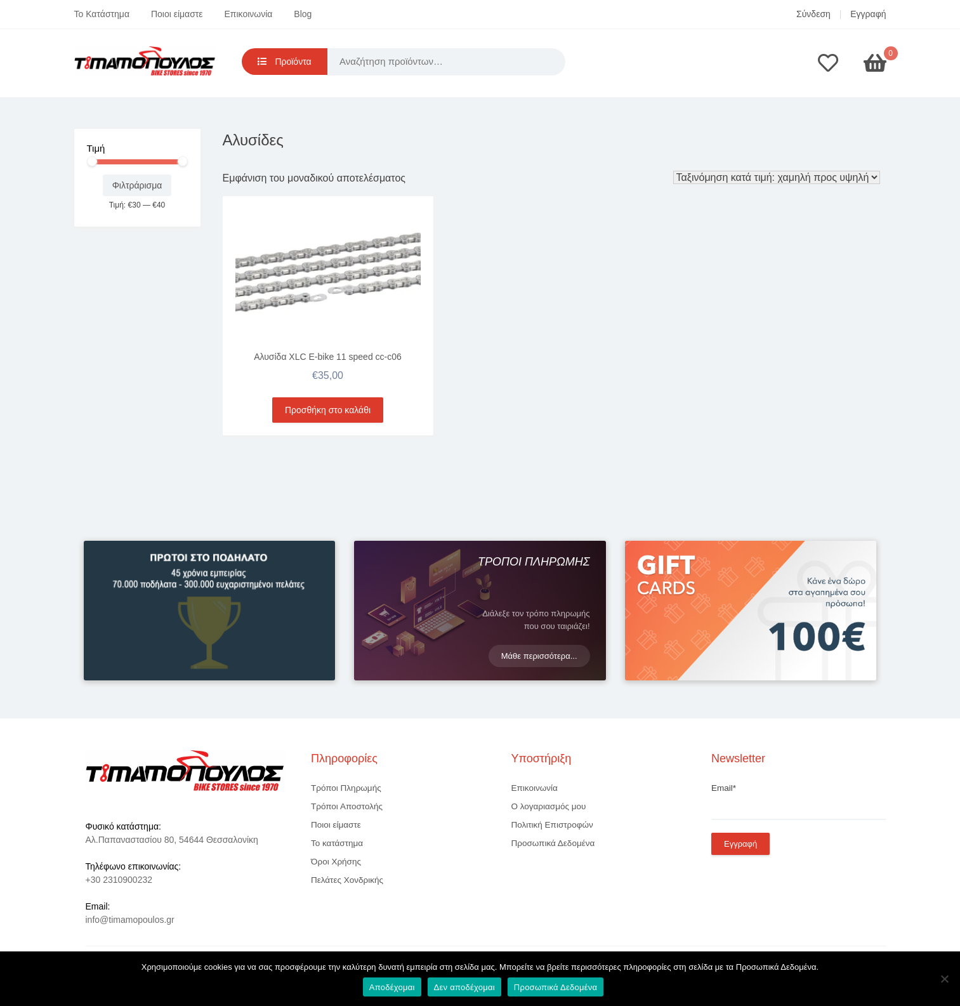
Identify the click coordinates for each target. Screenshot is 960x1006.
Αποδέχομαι (392, 987)
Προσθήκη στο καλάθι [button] (328, 410)
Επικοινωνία (249, 14)
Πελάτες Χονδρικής (347, 880)
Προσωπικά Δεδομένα (553, 843)
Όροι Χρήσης (336, 861)
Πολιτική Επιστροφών (552, 825)
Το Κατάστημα (102, 14)
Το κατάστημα (337, 843)
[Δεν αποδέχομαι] (944, 978)
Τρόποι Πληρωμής (346, 788)
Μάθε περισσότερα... (539, 656)
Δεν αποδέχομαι (464, 987)
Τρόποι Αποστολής (347, 806)
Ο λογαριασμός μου (548, 806)
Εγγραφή (868, 14)
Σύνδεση (813, 14)
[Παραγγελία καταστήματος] (776, 177)
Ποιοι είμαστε (177, 14)
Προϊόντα (285, 61)
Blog (303, 14)
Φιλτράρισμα (137, 185)
